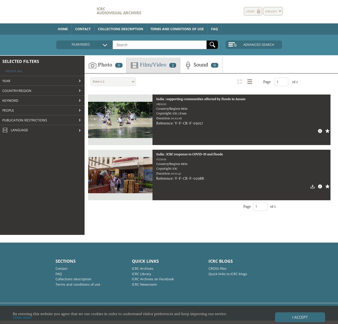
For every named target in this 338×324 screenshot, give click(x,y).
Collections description (120, 29)
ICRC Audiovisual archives (119, 10)
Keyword (10, 100)
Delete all (13, 71)
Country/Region (16, 90)
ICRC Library (141, 274)
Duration (163, 118)
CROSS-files (217, 268)
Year (6, 81)
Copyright (163, 113)
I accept (300, 317)
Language (15, 130)
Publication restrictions (24, 120)
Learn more (22, 318)
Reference (164, 123)
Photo (105, 65)
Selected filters (20, 61)
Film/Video (153, 65)
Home (63, 29)
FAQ (214, 29)
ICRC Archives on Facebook (153, 279)
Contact (83, 29)
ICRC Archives (142, 268)
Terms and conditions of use (177, 29)
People (8, 110)
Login (250, 11)
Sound (201, 65)
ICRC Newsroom (144, 284)
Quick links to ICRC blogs (227, 274)
